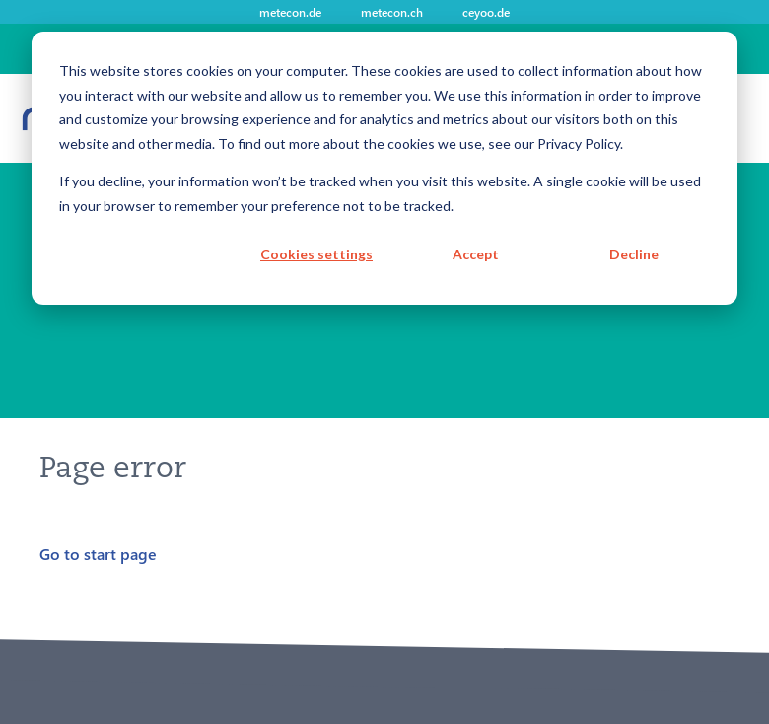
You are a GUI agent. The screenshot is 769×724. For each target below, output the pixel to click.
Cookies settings (316, 254)
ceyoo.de (486, 12)
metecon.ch (392, 12)
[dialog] (384, 168)
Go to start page (98, 553)
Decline (634, 254)
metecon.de (290, 12)
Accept (476, 254)
